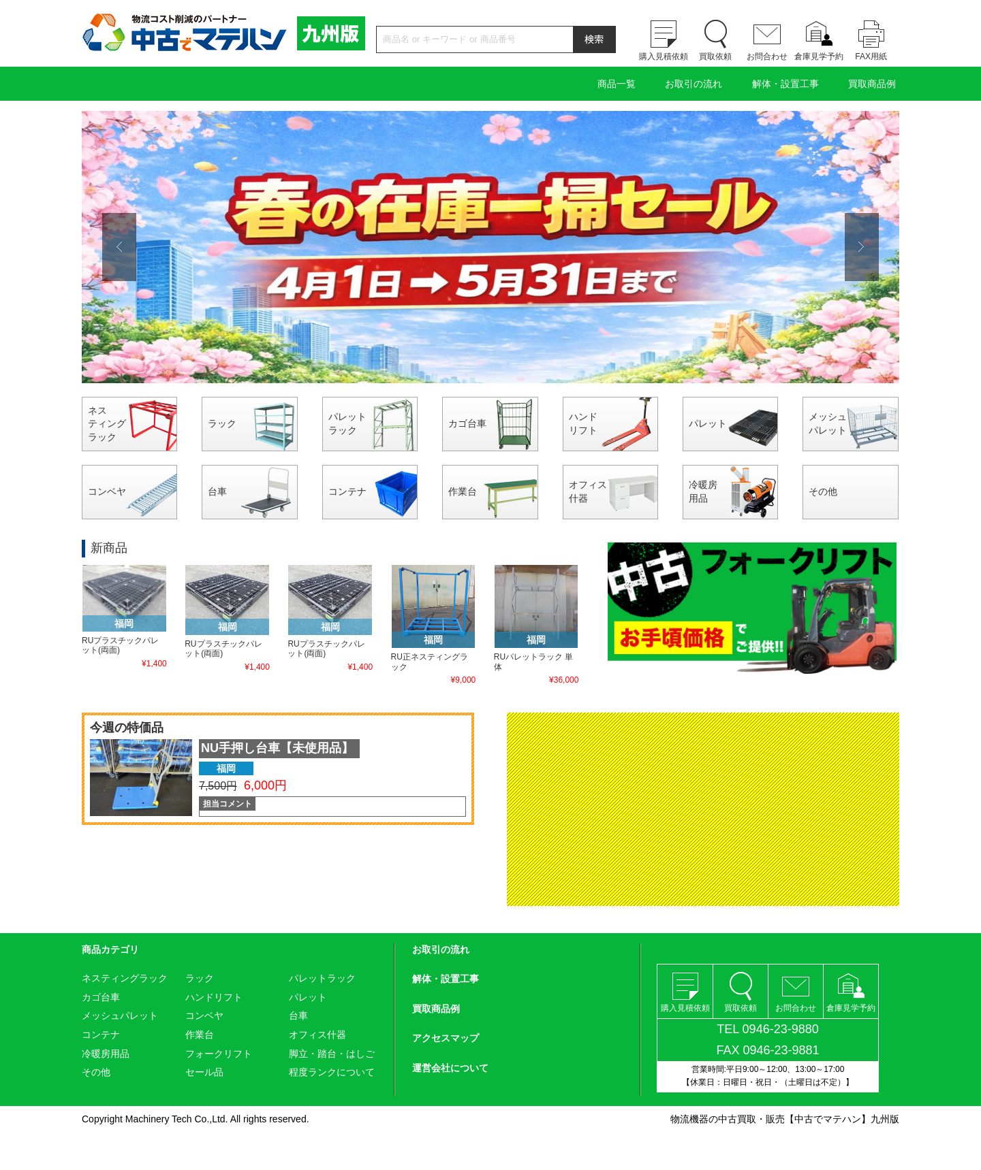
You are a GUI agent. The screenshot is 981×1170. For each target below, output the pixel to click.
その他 (823, 491)
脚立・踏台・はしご (332, 1053)
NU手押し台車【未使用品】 (277, 748)
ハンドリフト (583, 423)
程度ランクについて (332, 1072)
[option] (490, 247)
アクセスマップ (445, 1038)
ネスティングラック (107, 423)
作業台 (462, 491)
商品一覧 (616, 83)
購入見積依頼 (663, 56)
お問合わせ (767, 56)
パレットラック (347, 423)
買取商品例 (872, 83)
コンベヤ (107, 491)
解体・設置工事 (785, 83)
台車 (217, 491)
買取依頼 (715, 56)
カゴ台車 (467, 423)
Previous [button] (119, 247)
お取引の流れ (693, 83)
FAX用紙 (871, 56)
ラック (222, 423)
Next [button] (862, 247)
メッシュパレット (828, 423)
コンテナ (347, 491)
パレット (708, 423)
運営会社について (450, 1067)
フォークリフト (218, 1053)
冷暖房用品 (703, 491)
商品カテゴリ (110, 949)
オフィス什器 (588, 491)
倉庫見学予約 (818, 56)
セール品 (204, 1072)
